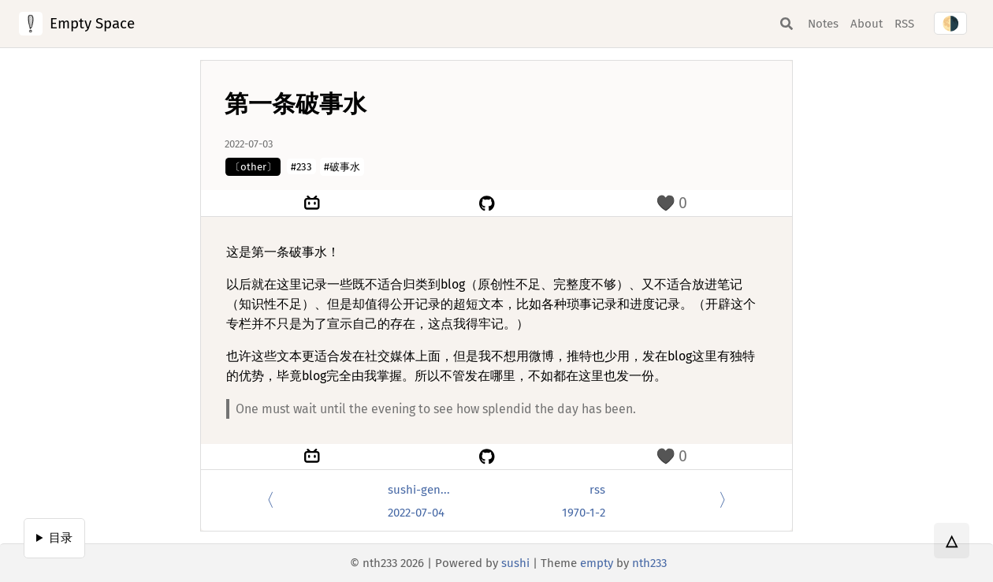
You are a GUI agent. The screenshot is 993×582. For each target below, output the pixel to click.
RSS (904, 24)
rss (597, 490)
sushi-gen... (419, 490)
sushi (515, 563)
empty (596, 563)
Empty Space (92, 23)
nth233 (649, 563)
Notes (823, 24)
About (866, 24)
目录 (61, 538)
